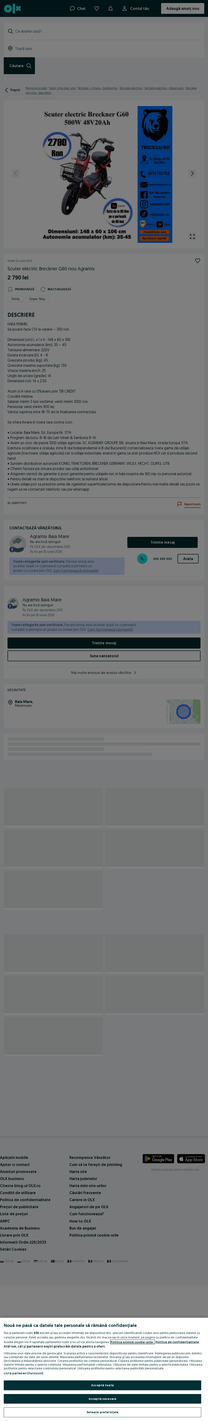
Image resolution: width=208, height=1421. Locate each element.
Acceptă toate (102, 1385)
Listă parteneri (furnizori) (23, 1373)
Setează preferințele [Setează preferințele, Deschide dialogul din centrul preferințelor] (103, 1412)
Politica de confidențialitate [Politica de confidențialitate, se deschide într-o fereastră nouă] (177, 1342)
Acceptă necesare (102, 1399)
